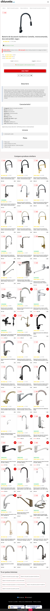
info (15, 181)
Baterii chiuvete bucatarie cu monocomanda (14, 584)
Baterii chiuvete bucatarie (12, 8)
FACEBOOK (20, 597)
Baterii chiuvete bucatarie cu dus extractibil (13, 580)
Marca (4, 8)
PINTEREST (28, 597)
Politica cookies (37, 601)
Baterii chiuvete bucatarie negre (11, 576)
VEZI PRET (25, 71)
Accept (30, 610)
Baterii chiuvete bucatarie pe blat (11, 588)
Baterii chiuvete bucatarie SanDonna (38, 8)
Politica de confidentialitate (25, 601)
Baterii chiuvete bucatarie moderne (36, 584)
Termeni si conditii (13, 601)
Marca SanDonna (24, 8)
